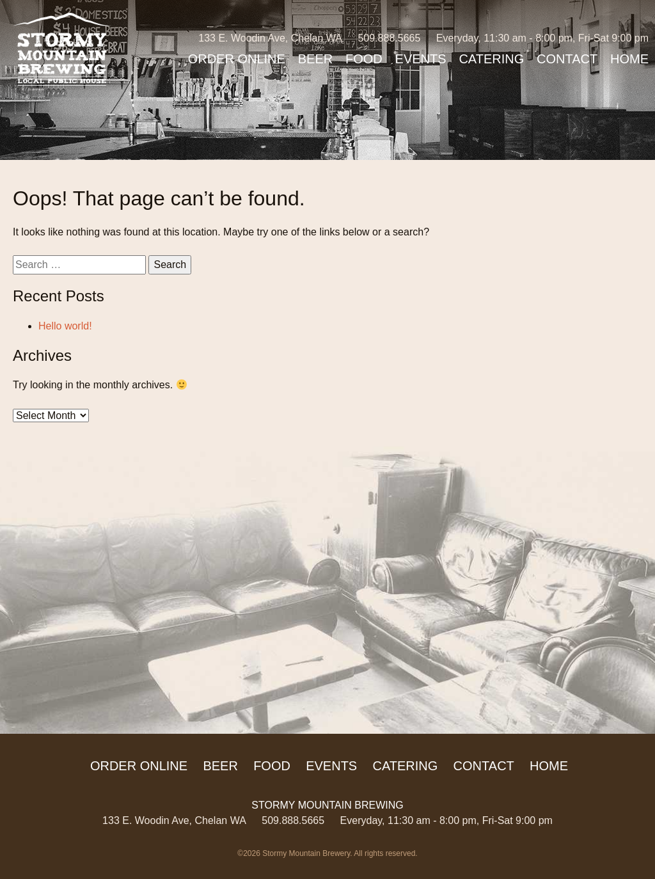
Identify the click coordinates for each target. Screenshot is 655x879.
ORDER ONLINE (236, 59)
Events (420, 59)
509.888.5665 (389, 38)
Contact (567, 59)
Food (364, 59)
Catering (491, 59)
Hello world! (65, 326)
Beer (315, 59)
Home (629, 59)
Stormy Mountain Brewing (62, 49)
